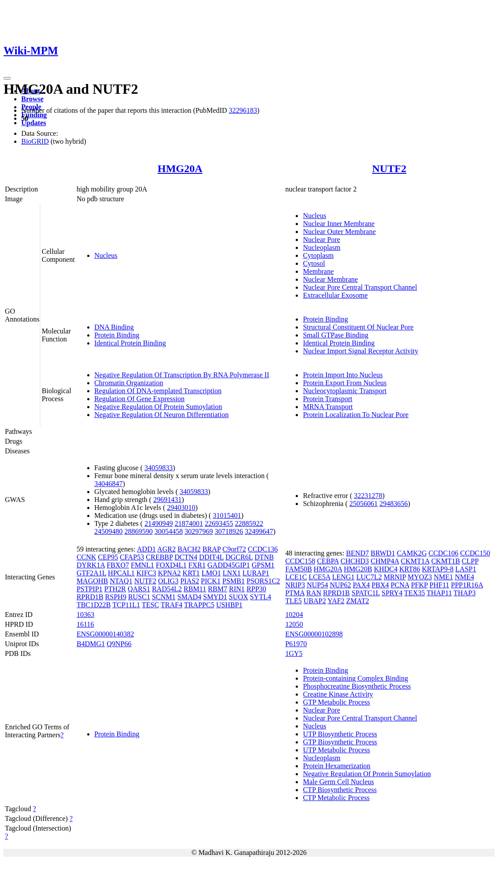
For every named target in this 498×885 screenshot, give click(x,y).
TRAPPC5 (199, 605)
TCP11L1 (126, 605)
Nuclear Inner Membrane (338, 223)
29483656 (393, 503)
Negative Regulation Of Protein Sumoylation (158, 406)
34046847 (108, 483)
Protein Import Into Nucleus (342, 375)
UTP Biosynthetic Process (340, 734)
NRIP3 (295, 585)
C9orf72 (234, 549)
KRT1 (191, 573)
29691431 (167, 499)
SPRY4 (392, 593)
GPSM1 (263, 565)
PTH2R (115, 589)
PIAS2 (189, 581)
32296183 (243, 110)
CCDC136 (263, 549)
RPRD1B (90, 597)
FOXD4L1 (171, 565)
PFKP (419, 585)
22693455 (219, 523)
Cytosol (314, 263)
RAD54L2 (167, 589)
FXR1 (196, 565)
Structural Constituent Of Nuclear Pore (358, 327)
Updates (33, 122)
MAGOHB (92, 581)
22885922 (249, 523)
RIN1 (237, 589)
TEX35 (414, 593)
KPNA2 (169, 573)
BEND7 (357, 553)
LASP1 (466, 569)
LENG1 (343, 577)
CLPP (470, 561)
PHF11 (439, 585)
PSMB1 (233, 581)
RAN (313, 593)
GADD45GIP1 (229, 565)
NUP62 (340, 585)
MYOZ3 (420, 577)
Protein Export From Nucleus (344, 383)
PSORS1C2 (263, 581)
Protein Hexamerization (336, 766)
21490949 (158, 523)
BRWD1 (383, 553)
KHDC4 (386, 569)
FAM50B (298, 569)
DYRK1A (91, 565)
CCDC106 (444, 553)
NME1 (443, 577)
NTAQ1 (121, 581)
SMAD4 (189, 597)
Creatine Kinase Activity (338, 694)
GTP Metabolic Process (336, 702)
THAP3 (465, 593)
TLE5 (293, 601)
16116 (85, 624)
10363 (85, 614)
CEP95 (108, 557)
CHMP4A (385, 561)
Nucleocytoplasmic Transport (344, 391)
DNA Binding (114, 327)
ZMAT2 (357, 601)
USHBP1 (229, 605)
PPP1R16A (467, 585)
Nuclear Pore (321, 239)
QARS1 (139, 589)
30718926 (229, 531)
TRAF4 (171, 605)
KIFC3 (146, 573)
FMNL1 (142, 565)
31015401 (227, 515)
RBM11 (195, 589)
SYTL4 (260, 597)
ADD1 (146, 549)
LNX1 (232, 573)
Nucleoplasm (321, 247)
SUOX (238, 597)
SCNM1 (163, 597)
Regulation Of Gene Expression (139, 398)
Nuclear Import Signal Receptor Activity (360, 351)
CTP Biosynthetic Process (340, 789)
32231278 (368, 495)
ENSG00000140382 (105, 634)
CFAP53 (132, 557)
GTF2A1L (91, 573)
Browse (32, 99)
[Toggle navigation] (7, 78)
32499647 (259, 531)
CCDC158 (300, 561)
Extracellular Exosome (335, 295)
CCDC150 (475, 553)
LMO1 (211, 573)
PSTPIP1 (90, 589)
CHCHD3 (354, 561)
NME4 (464, 577)
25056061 (363, 503)
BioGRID (35, 141)
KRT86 (409, 569)
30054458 (168, 531)
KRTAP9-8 (438, 569)
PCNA (400, 585)
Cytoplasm (318, 255)
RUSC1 (139, 597)
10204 (294, 614)
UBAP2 (315, 601)
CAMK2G (412, 553)
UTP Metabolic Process (336, 750)
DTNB (264, 557)
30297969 (199, 531)
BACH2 (189, 549)
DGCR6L (239, 557)
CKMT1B (445, 561)
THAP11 (439, 593)
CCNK (86, 557)
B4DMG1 (91, 643)
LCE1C (296, 577)
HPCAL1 (121, 573)
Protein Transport (327, 398)
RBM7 (218, 589)
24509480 (108, 531)
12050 (294, 624)
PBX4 (380, 585)
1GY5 (293, 653)
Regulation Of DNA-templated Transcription (158, 391)
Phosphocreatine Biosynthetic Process (357, 686)
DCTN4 (185, 557)
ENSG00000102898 (314, 634)
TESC (150, 605)
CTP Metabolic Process (336, 797)
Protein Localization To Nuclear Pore (356, 414)
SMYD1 (215, 597)
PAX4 (361, 585)
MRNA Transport (327, 406)
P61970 (296, 643)
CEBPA (328, 561)
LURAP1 (256, 573)
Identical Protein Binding (130, 343)
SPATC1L (365, 593)
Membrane (318, 271)
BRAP (211, 549)
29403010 (181, 507)
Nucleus (105, 255)
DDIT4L (211, 557)
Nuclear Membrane (330, 279)
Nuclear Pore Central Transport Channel (360, 287)
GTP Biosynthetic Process (340, 742)
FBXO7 (118, 565)
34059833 (158, 467)
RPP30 (256, 589)
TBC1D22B (94, 605)
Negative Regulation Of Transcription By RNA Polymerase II (181, 375)
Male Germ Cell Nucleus (338, 781)
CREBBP (159, 557)
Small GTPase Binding (335, 335)
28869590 (138, 531)
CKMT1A (415, 561)
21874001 (188, 523)
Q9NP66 (119, 643)
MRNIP (395, 577)
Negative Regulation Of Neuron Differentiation (161, 414)
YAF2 (336, 601)
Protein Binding (116, 335)
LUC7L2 (369, 577)
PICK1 (210, 581)
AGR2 (166, 549)
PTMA (295, 593)
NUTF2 (389, 168)
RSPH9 (115, 597)
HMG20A (180, 168)
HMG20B (358, 569)
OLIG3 (168, 581)
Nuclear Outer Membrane (339, 231)
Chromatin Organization (128, 383)
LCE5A (319, 577)
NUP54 (317, 585)
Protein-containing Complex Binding (355, 678)
